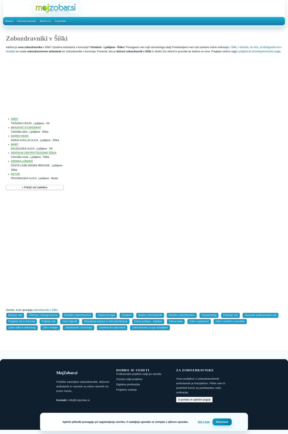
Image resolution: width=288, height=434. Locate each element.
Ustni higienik (69, 321)
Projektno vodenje (126, 389)
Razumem (222, 421)
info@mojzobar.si (79, 400)
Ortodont (126, 315)
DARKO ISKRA (20, 135)
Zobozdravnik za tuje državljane (150, 327)
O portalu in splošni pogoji (194, 399)
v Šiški (232, 47)
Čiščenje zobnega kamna (43, 315)
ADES (14, 118)
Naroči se (45, 21)
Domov (9, 21)
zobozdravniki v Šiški (45, 309)
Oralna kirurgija (106, 315)
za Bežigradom (268, 47)
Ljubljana (243, 51)
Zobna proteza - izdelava (148, 321)
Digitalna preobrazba (128, 384)
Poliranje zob (230, 315)
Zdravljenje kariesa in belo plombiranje (106, 321)
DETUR (15, 174)
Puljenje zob (48, 321)
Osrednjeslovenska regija (266, 51)
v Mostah (243, 47)
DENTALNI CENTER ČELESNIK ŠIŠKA (33, 152)
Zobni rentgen (50, 327)
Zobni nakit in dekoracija (22, 327)
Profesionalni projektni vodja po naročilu (138, 374)
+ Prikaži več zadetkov (35, 187)
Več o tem (204, 421)
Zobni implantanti (199, 321)
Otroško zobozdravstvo (182, 315)
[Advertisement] (147, 83)
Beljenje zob (15, 315)
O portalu (60, 21)
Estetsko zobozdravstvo (77, 315)
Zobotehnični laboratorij (112, 327)
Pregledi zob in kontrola (21, 321)
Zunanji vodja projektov (129, 379)
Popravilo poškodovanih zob (260, 315)
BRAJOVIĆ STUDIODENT (26, 127)
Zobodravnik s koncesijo (78, 327)
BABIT (14, 144)
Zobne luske (176, 321)
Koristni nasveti (27, 21)
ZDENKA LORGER (22, 161)
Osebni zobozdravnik (150, 315)
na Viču (254, 47)
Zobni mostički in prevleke (230, 321)
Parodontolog (209, 315)
